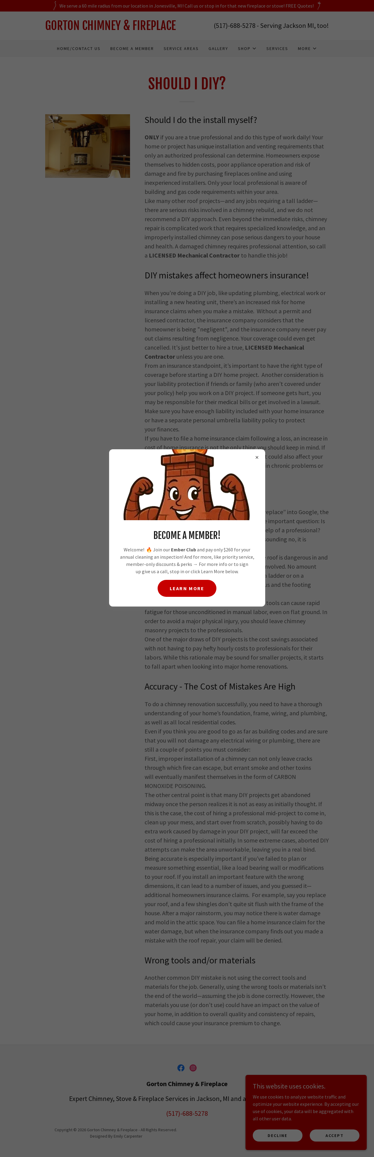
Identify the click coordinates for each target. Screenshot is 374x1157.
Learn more (187, 588)
